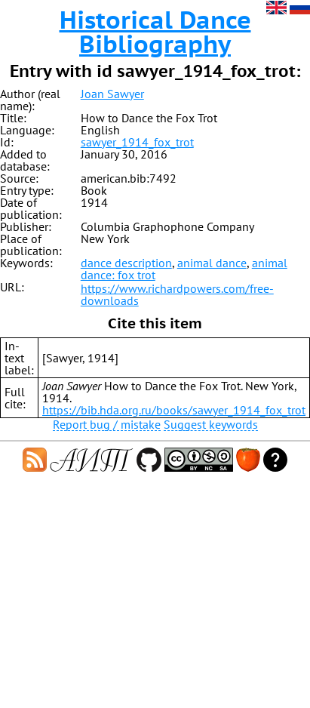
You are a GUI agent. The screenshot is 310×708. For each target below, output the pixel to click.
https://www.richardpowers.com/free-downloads (177, 294)
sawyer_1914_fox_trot (137, 141)
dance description (126, 262)
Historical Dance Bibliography (155, 32)
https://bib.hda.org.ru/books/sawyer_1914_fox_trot (173, 409)
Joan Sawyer (112, 93)
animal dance (212, 262)
